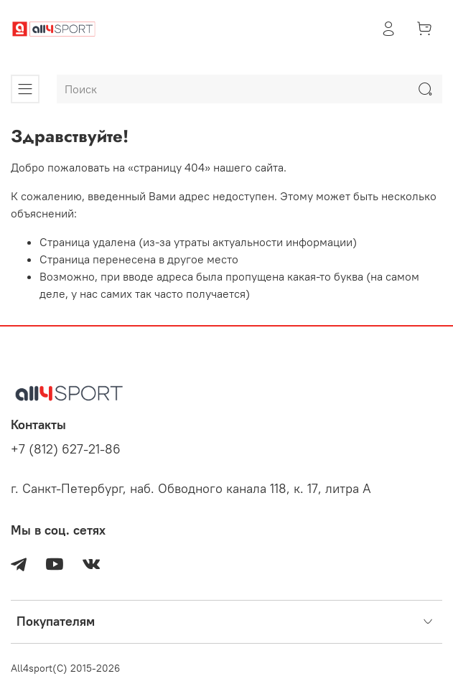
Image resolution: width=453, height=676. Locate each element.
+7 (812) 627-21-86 (66, 449)
